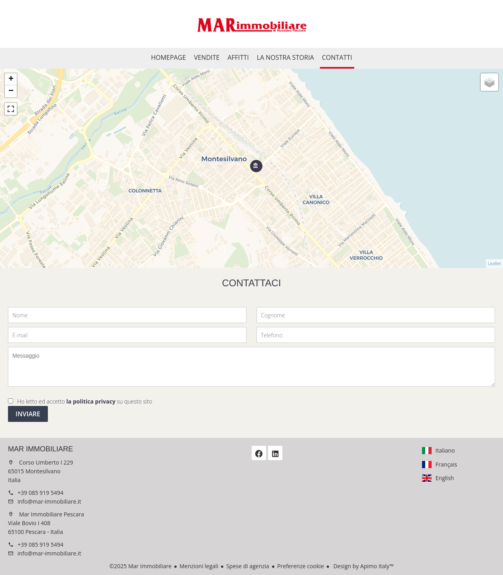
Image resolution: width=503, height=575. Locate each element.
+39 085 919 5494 (40, 492)
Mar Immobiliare (40, 449)
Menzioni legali (199, 566)
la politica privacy (90, 401)
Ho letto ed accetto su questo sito (84, 401)
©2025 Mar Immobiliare (140, 566)
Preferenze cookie (300, 566)
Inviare (28, 414)
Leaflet (494, 263)
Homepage (252, 24)
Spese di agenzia (247, 566)
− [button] (11, 91)
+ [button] (11, 79)
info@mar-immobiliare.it (49, 501)
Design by (363, 566)
